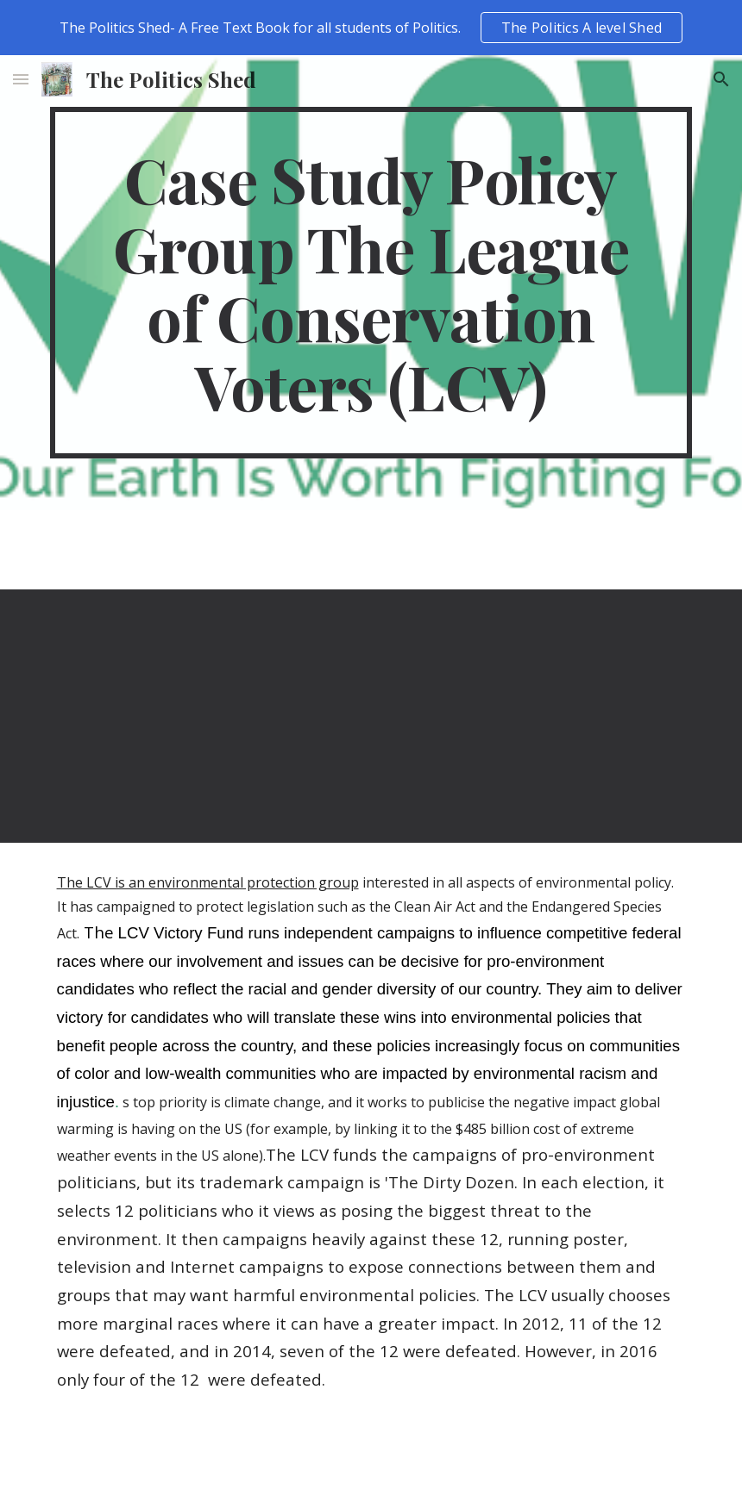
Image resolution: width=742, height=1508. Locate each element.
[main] (371, 282)
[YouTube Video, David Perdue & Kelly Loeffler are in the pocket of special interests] (206, 716)
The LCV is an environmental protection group (208, 882)
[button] (20, 79)
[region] (371, 27)
